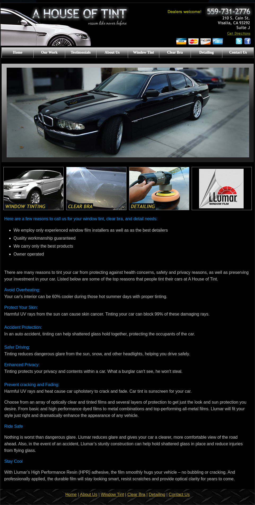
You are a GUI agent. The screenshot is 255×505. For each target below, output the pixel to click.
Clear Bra (175, 52)
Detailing (206, 52)
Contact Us (238, 52)
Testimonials (81, 52)
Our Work (49, 52)
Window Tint (143, 52)
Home (18, 52)
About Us (112, 52)
